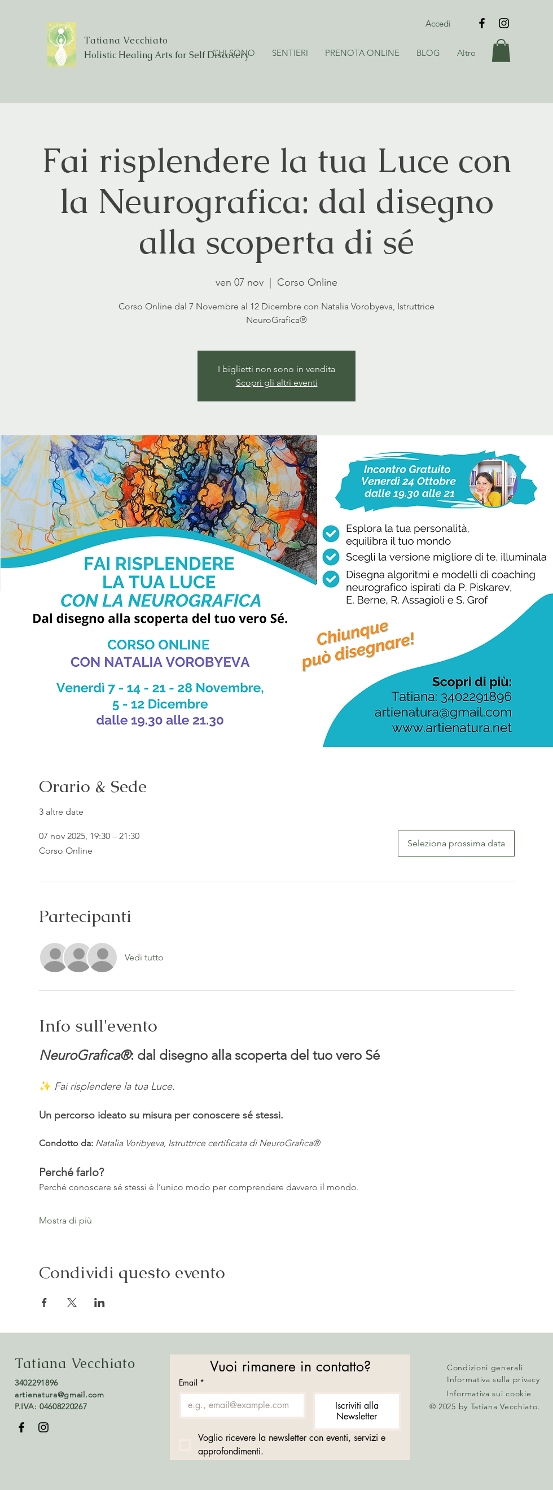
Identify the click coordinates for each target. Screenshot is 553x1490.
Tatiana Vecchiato (126, 40)
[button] (290, 53)
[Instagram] (504, 23)
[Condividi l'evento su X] (72, 1302)
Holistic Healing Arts (129, 55)
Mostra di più (65, 1220)
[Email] (239, 1405)
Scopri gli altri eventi (277, 382)
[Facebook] (482, 23)
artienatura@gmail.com (59, 1394)
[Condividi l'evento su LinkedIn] (99, 1302)
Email (191, 1382)
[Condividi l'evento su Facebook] (44, 1302)
